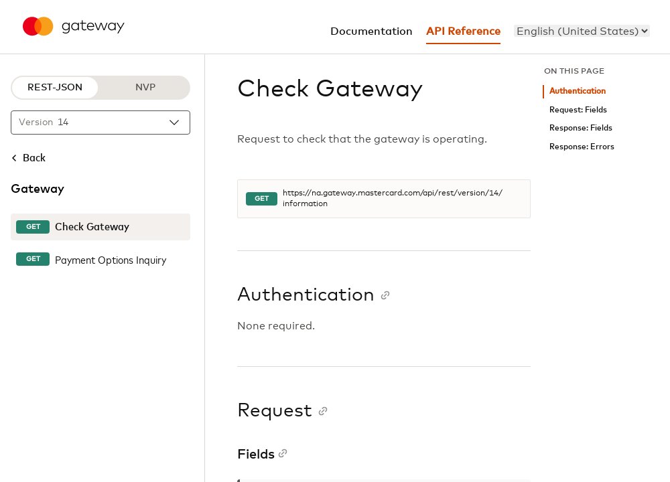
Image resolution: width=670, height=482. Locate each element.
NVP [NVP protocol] (145, 87)
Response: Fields (580, 128)
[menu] (582, 31)
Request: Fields (578, 110)
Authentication (577, 91)
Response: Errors (581, 147)
